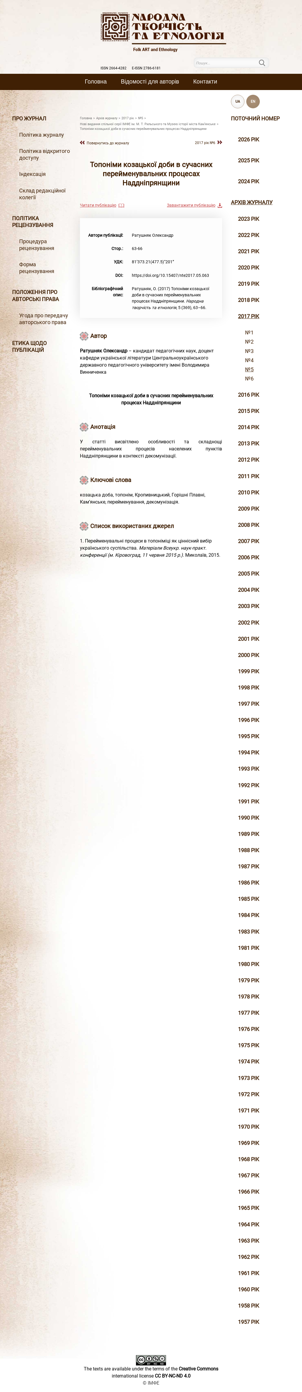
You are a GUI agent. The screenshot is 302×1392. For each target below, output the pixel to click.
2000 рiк (248, 655)
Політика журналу (41, 135)
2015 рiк (248, 411)
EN (253, 101)
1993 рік (248, 769)
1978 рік (248, 997)
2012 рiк (248, 460)
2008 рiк (248, 525)
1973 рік (248, 1078)
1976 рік (248, 1029)
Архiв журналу (252, 202)
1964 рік (248, 1225)
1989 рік (248, 834)
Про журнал (29, 119)
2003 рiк (248, 606)
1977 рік (248, 1013)
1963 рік (248, 1241)
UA (237, 101)
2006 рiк (248, 558)
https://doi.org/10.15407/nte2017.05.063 (170, 275)
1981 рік (248, 948)
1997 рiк (248, 704)
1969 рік (248, 1143)
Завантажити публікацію (191, 205)
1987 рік (248, 867)
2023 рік (248, 219)
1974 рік (248, 1062)
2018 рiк (248, 300)
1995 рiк (248, 736)
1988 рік (248, 850)
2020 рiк (248, 268)
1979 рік (248, 980)
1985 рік (248, 899)
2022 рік (248, 235)
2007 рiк (248, 541)
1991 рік (248, 802)
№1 (249, 333)
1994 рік (248, 753)
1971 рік (248, 1111)
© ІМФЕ (151, 1383)
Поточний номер (255, 119)
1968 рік (248, 1159)
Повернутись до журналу (108, 143)
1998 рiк (248, 688)
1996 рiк (248, 720)
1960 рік (248, 1290)
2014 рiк (248, 427)
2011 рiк (248, 476)
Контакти (205, 81)
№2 (249, 342)
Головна (96, 81)
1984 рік (248, 915)
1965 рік (248, 1208)
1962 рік (248, 1257)
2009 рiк (248, 509)
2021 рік (248, 251)
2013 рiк (248, 444)
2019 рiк (248, 284)
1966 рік (248, 1192)
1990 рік (248, 818)
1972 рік (248, 1094)
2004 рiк (248, 590)
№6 (249, 379)
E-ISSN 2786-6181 (146, 68)
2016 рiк (248, 395)
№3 (249, 351)
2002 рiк (248, 623)
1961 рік (248, 1273)
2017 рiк (248, 316)
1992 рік (248, 785)
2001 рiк (248, 639)
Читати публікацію (98, 205)
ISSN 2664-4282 (114, 68)
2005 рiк (248, 574)
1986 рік (248, 883)
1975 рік (248, 1045)
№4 (249, 360)
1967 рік (248, 1176)
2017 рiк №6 (205, 142)
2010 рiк (248, 493)
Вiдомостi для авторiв (150, 81)
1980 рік (248, 964)
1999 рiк (248, 671)
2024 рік (248, 181)
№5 (249, 369)
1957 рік (248, 1322)
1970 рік (248, 1127)
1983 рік (248, 932)
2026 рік (248, 140)
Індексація (32, 174)
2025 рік (248, 161)
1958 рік (248, 1306)
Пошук (265, 63)
